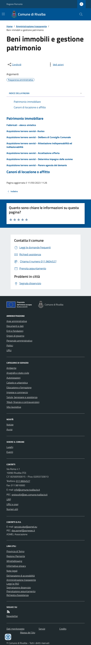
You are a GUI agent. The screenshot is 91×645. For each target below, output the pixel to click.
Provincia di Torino (15, 551)
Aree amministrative (17, 321)
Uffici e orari (12, 504)
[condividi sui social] (14, 64)
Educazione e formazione (19, 387)
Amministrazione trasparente (31, 26)
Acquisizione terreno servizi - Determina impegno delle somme (40, 159)
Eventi (10, 452)
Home (10, 26)
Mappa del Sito (27, 632)
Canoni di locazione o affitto (28, 171)
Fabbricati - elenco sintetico (21, 125)
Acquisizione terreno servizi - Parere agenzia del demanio (37, 165)
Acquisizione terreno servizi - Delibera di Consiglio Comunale (39, 137)
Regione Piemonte (15, 4)
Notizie (10, 424)
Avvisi (9, 429)
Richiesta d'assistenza (18, 595)
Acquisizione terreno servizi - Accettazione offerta (33, 153)
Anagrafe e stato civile (18, 373)
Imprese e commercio (17, 392)
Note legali (12, 571)
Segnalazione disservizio (19, 587)
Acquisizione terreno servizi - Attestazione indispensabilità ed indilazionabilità (39, 145)
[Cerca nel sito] (79, 14)
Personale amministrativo (19, 340)
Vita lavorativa (14, 407)
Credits (62, 629)
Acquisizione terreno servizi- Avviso (26, 131)
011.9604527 (23, 481)
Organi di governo (15, 336)
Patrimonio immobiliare (25, 118)
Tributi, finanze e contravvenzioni (23, 402)
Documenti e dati (15, 326)
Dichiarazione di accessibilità (21, 575)
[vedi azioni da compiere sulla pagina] (55, 64)
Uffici (9, 350)
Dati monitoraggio (15, 629)
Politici (10, 345)
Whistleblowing (14, 561)
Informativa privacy (16, 566)
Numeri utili (12, 509)
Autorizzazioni (13, 378)
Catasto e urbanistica (17, 382)
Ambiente (11, 368)
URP (9, 499)
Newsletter (12, 616)
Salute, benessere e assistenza (22, 397)
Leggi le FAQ (13, 584)
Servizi (42, 629)
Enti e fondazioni (15, 331)
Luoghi (10, 447)
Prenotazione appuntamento (21, 591)
